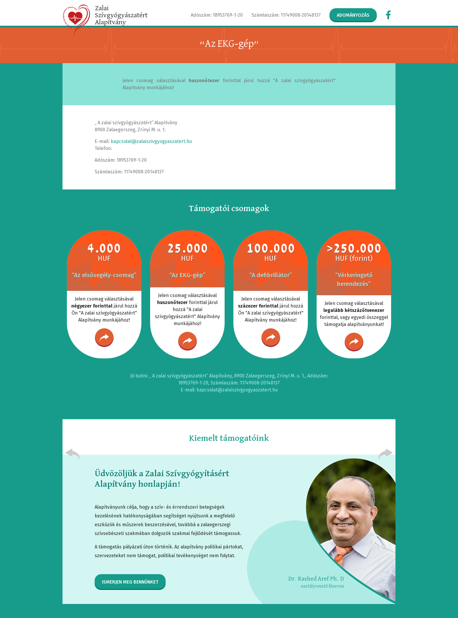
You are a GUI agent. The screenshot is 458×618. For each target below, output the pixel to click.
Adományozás (353, 15)
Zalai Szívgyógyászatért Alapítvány (121, 15)
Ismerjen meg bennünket (130, 582)
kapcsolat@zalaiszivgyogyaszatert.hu (151, 141)
